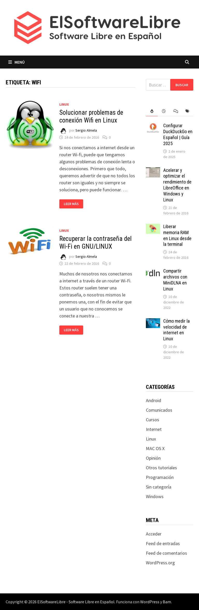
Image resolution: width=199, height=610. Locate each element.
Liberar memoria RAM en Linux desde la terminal (177, 235)
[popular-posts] (152, 111)
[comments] (176, 111)
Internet (154, 429)
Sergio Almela (86, 130)
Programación (160, 477)
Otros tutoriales (161, 468)
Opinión (153, 458)
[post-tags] (187, 111)
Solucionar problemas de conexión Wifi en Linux (91, 116)
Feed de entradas (163, 543)
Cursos (152, 420)
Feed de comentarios (166, 553)
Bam (167, 601)
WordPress (149, 601)
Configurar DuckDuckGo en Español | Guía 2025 (178, 134)
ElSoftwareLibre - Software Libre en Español (76, 601)
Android (153, 400)
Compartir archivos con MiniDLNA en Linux (175, 280)
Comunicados (159, 410)
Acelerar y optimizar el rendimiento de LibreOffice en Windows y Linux (177, 184)
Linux (64, 104)
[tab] (152, 111)
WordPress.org (160, 563)
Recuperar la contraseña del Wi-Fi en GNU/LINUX (95, 242)
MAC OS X (155, 448)
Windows (155, 496)
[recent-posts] (164, 111)
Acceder (153, 534)
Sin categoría (158, 487)
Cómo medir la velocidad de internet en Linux (176, 330)
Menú (16, 62)
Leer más (73, 203)
